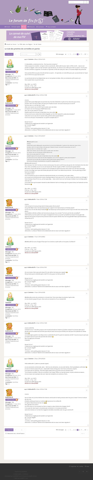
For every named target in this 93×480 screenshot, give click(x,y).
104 (13, 108)
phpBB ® (24, 471)
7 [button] (81, 54)
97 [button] (85, 54)
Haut (87, 466)
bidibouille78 (9, 103)
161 (13, 74)
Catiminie (8, 69)
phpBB (15, 476)
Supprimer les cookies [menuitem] (77, 466)
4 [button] (75, 54)
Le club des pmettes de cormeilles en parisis (22, 48)
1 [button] (70, 54)
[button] (65, 54)
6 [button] (79, 54)
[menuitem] (31, 27)
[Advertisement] (46, 449)
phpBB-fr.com (24, 478)
